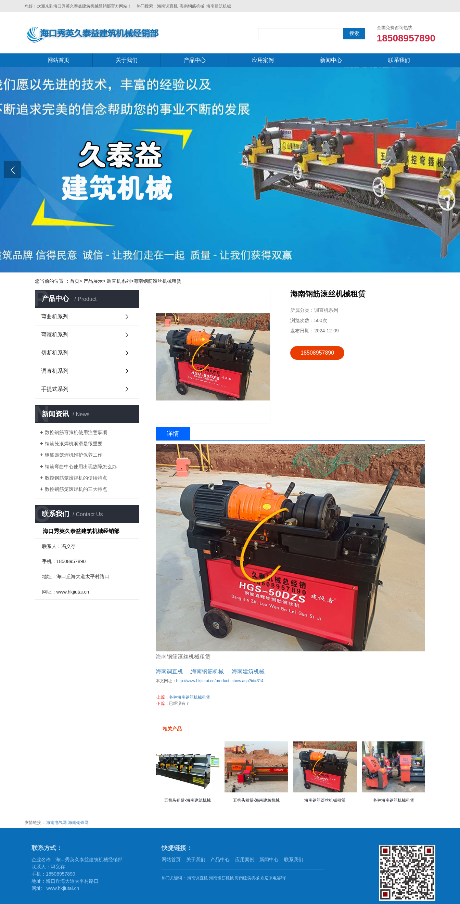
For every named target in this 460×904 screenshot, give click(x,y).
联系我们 (399, 60)
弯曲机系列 (54, 316)
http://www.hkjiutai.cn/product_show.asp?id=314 (220, 680)
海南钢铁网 (78, 822)
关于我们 (127, 60)
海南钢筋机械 (192, 6)
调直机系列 (54, 371)
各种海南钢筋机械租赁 (189, 697)
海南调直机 (167, 6)
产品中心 (195, 60)
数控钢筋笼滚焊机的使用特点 (76, 478)
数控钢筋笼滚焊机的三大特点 (76, 489)
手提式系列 (54, 389)
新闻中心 (331, 60)
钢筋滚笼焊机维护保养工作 (73, 455)
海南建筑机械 (218, 6)
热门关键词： (174, 878)
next (446, 171)
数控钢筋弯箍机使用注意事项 (76, 432)
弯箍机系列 (54, 335)
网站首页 (58, 60)
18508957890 (317, 353)
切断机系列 (54, 353)
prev (14, 171)
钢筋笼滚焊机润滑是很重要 (73, 443)
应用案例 (263, 60)
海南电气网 (56, 822)
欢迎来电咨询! (273, 878)
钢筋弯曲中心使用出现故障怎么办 (81, 466)
